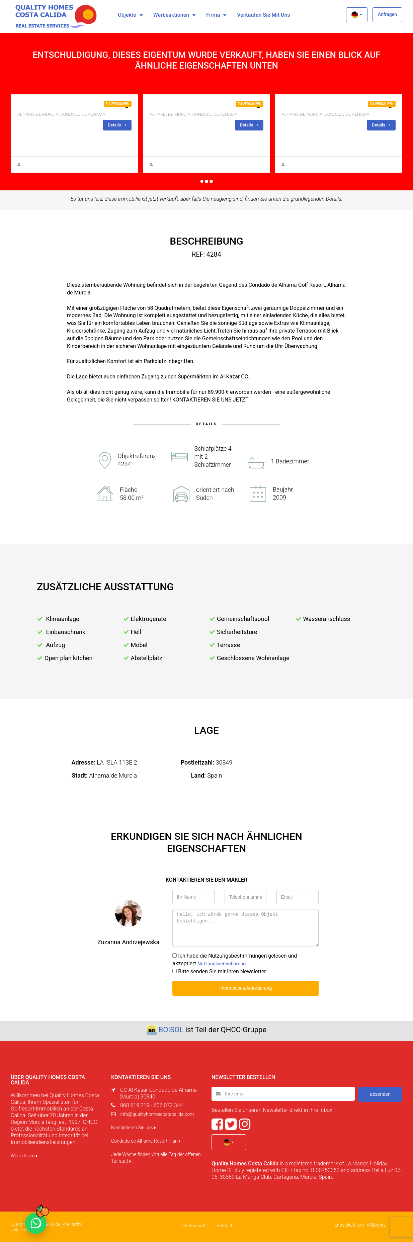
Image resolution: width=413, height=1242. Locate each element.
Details (116, 124)
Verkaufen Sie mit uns (263, 15)
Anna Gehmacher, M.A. (43, 164)
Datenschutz (193, 1224)
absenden (380, 1092)
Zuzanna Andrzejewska (175, 164)
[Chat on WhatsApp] (36, 1223)
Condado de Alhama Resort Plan (145, 1140)
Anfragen (387, 14)
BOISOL (170, 1029)
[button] (356, 14)
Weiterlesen (24, 1154)
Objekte (127, 15)
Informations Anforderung (245, 987)
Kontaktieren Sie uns (133, 1126)
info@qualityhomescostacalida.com (157, 1113)
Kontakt (225, 1224)
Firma (213, 15)
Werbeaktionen (171, 15)
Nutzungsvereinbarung (224, 963)
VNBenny (376, 1224)
